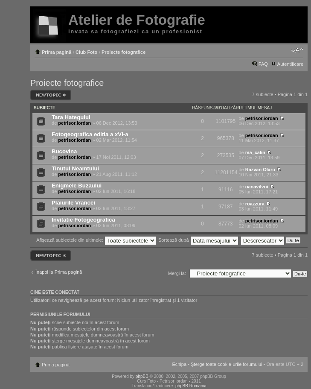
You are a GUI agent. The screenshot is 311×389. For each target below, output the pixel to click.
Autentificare (290, 64)
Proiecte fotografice (123, 52)
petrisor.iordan (74, 123)
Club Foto (86, 52)
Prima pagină (56, 52)
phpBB (142, 376)
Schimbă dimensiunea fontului (297, 50)
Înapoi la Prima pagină (58, 272)
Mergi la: (177, 273)
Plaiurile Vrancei (73, 202)
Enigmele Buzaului (77, 185)
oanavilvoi (256, 186)
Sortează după (198, 240)
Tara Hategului (71, 117)
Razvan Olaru (260, 169)
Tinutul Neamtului (75, 168)
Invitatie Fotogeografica (83, 219)
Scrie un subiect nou (50, 95)
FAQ (263, 64)
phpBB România (190, 385)
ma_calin (255, 152)
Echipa (179, 364)
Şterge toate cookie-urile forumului (226, 364)
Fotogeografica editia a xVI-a (90, 134)
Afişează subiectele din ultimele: (96, 240)
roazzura (254, 203)
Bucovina (64, 151)
